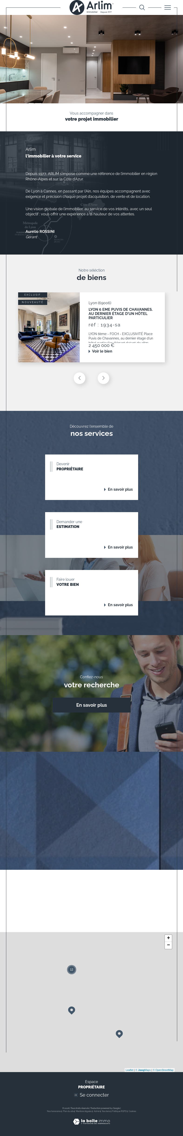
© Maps (143, 1070)
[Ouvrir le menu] (167, 7)
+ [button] (168, 938)
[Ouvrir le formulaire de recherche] (142, 7)
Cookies (132, 1111)
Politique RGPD (119, 1111)
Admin (97, 1111)
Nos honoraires (54, 1111)
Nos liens (106, 1111)
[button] (103, 378)
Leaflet (129, 1070)
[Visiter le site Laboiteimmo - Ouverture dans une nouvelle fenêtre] (91, 1126)
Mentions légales (84, 1111)
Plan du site (68, 1111)
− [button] (168, 945)
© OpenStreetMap (163, 1070)
